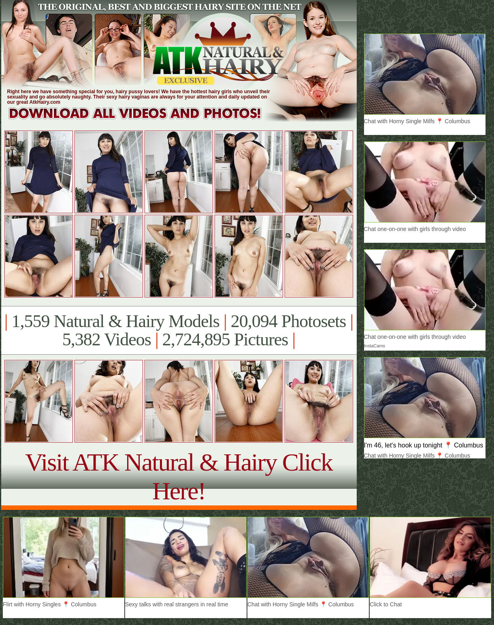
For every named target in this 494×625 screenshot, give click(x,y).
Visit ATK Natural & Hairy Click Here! (178, 476)
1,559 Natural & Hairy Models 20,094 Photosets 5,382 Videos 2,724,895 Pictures (178, 330)
